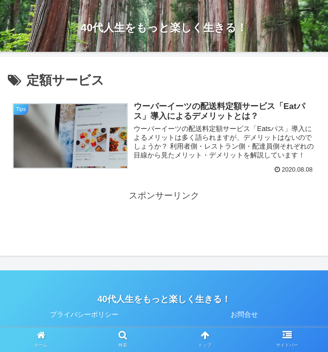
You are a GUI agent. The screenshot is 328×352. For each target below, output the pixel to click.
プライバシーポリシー (84, 314)
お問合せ (244, 314)
